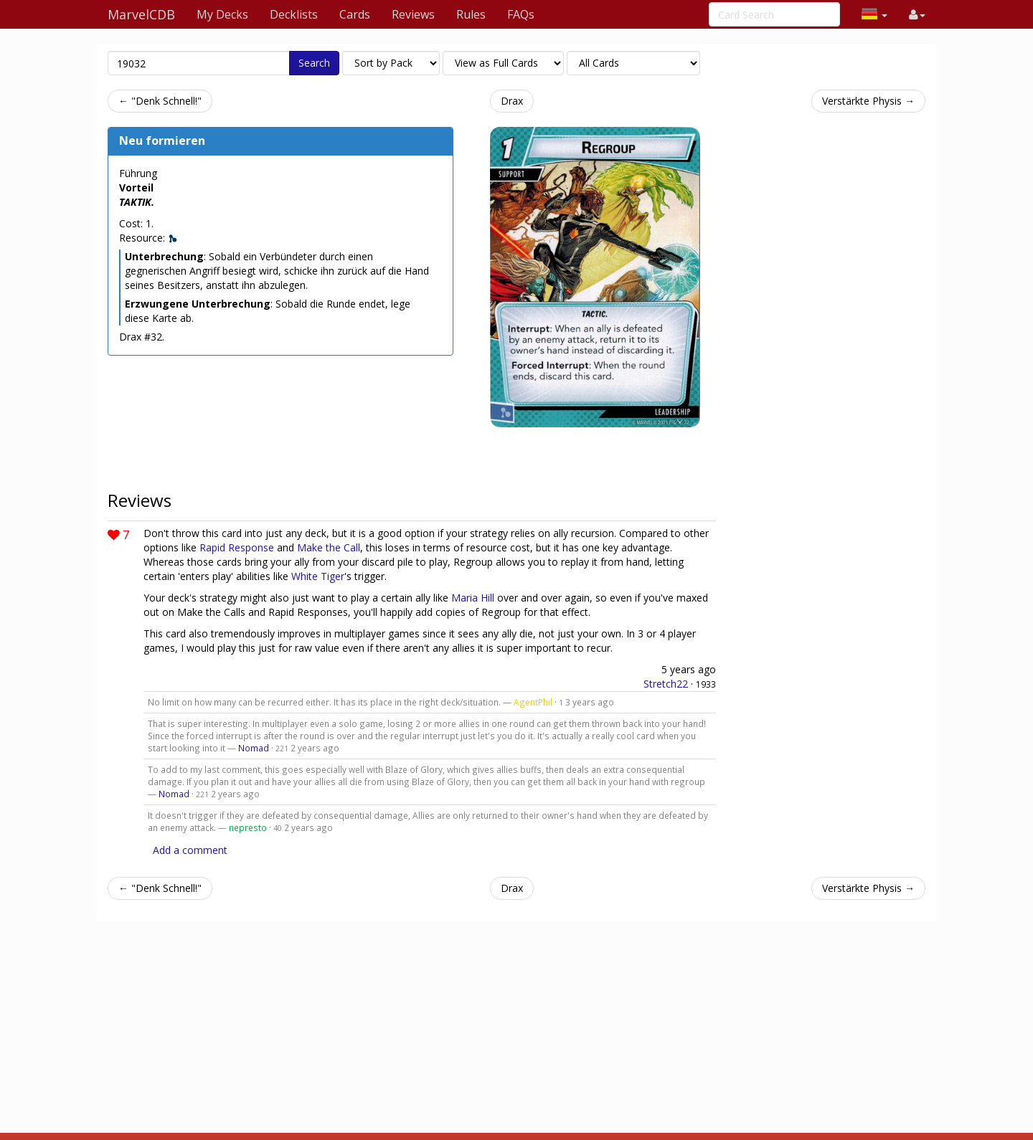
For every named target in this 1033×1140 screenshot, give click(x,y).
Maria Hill (472, 597)
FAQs (520, 14)
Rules (471, 14)
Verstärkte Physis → (868, 101)
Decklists (294, 14)
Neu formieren (162, 140)
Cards (354, 14)
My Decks (222, 14)
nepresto (248, 827)
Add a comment (190, 850)
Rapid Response (236, 547)
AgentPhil (533, 702)
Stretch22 (665, 683)
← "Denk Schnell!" (160, 101)
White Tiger (317, 576)
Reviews (413, 14)
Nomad (253, 748)
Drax (512, 101)
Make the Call (328, 547)
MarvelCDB (141, 14)
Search (314, 63)
